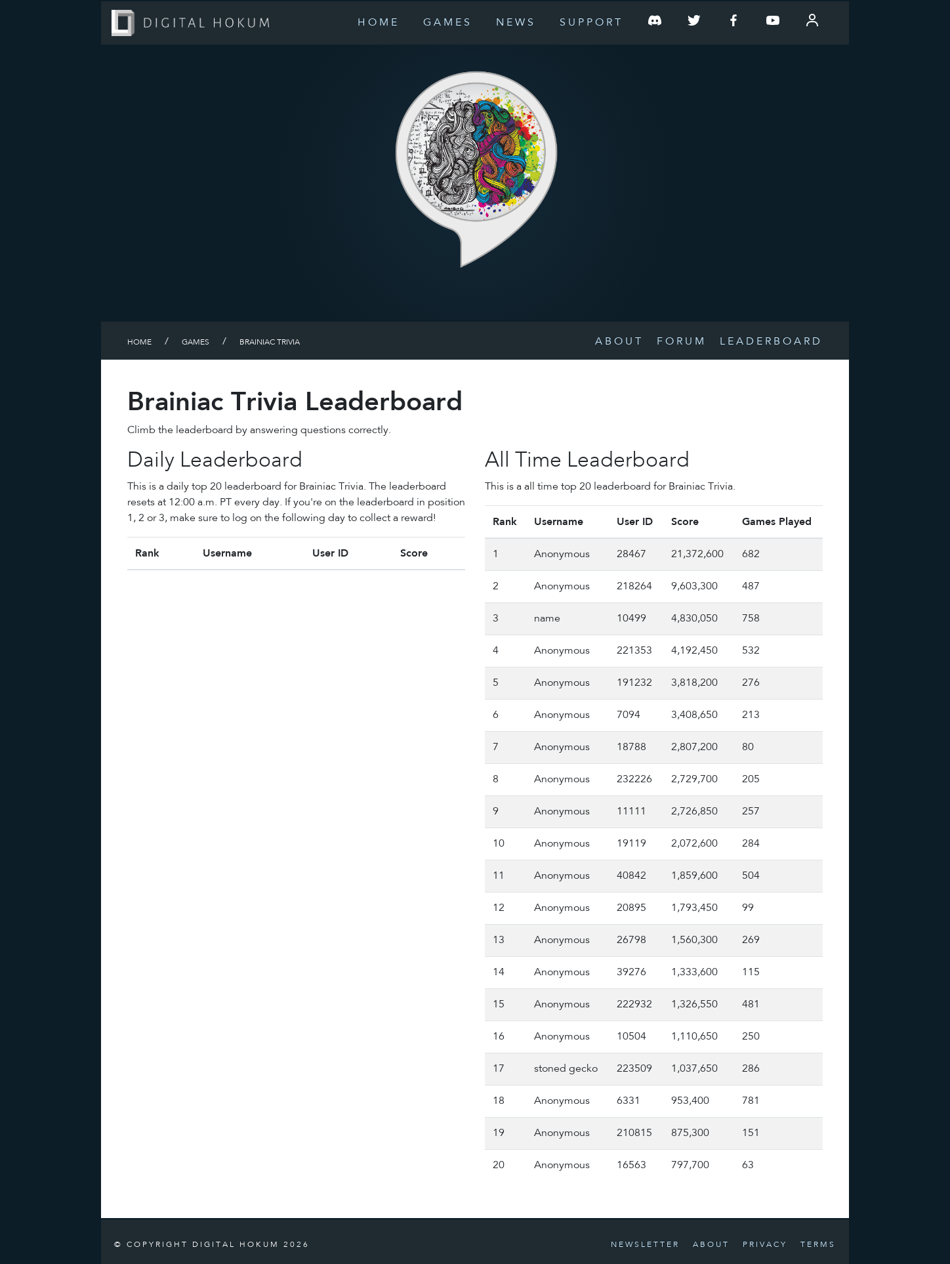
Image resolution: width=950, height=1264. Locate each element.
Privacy (765, 1245)
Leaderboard (771, 342)
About (619, 342)
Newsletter (645, 1245)
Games (447, 23)
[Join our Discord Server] (655, 23)
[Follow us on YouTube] (773, 23)
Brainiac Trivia (269, 343)
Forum (682, 342)
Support (591, 23)
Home (379, 23)
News (516, 23)
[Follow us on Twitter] (694, 23)
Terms (818, 1245)
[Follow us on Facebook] (733, 23)
